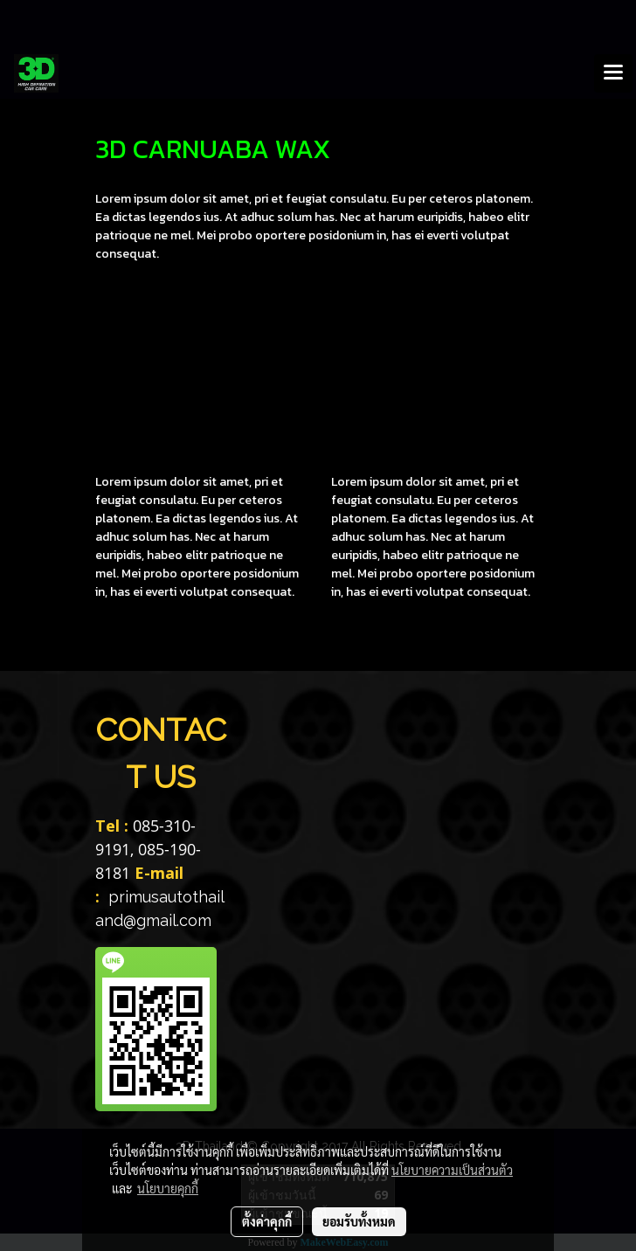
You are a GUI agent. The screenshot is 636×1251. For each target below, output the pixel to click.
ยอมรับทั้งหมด (359, 1221)
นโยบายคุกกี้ (167, 1188)
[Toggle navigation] (613, 73)
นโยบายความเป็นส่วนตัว (452, 1170)
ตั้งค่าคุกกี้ (267, 1221)
